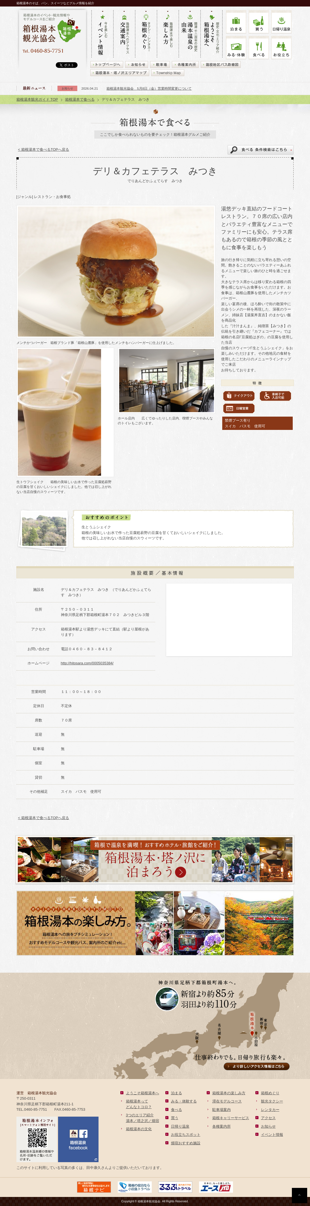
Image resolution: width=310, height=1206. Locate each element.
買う (259, 22)
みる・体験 (236, 47)
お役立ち (281, 47)
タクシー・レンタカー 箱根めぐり (146, 34)
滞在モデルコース (227, 1101)
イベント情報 (272, 1134)
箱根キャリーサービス (230, 1118)
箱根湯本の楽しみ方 (228, 1093)
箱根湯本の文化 (139, 1129)
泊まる (236, 22)
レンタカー (270, 1110)
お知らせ (268, 1126)
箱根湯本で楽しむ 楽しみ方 (168, 34)
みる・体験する (184, 1101)
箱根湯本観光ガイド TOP (37, 99)
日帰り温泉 (180, 1126)
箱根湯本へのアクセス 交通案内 (124, 34)
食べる (259, 47)
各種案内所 (221, 1126)
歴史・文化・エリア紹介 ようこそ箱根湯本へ (211, 34)
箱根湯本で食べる (80, 99)
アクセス (268, 1118)
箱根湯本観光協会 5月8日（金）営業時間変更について (149, 88)
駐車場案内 (221, 1110)
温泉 (281, 22)
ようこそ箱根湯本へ (142, 1093)
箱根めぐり (270, 1093)
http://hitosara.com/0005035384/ (87, 663)
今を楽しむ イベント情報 (102, 34)
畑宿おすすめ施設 (185, 1143)
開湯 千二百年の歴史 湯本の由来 (189, 34)
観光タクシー (272, 1101)
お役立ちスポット (185, 1134)
